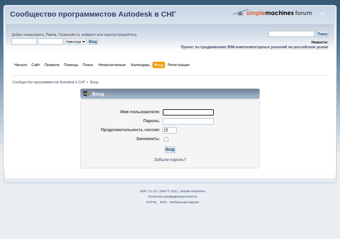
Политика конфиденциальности (172, 196)
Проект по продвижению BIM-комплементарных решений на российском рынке (254, 47)
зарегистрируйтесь (120, 35)
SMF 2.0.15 (148, 191)
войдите (89, 35)
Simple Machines (192, 191)
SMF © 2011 (169, 191)
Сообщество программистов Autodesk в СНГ (93, 14)
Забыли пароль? (170, 159)
